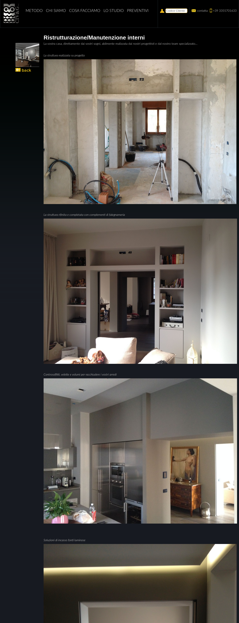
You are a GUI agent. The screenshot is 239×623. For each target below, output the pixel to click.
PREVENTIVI (138, 10)
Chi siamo (56, 10)
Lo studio (113, 10)
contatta (202, 10)
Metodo (34, 10)
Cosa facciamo (84, 10)
